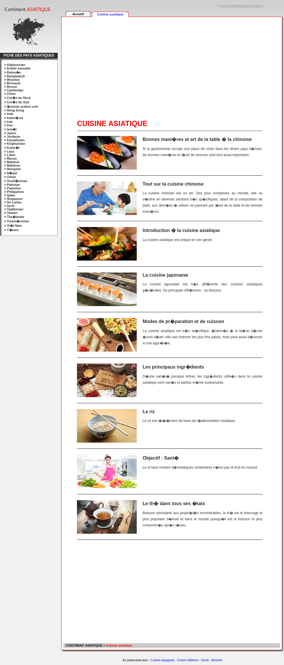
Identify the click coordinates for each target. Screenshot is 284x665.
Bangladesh (16, 76)
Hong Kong (15, 110)
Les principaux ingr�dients (173, 366)
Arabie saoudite (19, 68)
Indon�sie (15, 118)
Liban (11, 155)
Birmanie (13, 83)
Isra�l (12, 129)
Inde (10, 114)
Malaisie (13, 162)
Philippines (15, 191)
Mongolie (14, 169)
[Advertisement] (144, 62)
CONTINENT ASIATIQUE (83, 645)
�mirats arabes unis (22, 106)
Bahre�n (14, 72)
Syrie (11, 205)
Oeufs (205, 660)
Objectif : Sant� (161, 457)
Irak (10, 121)
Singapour (14, 198)
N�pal (12, 173)
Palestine (14, 188)
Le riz (149, 411)
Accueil (78, 14)
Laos (10, 151)
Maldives (13, 165)
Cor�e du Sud (18, 102)
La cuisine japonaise (165, 275)
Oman (11, 177)
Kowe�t (13, 147)
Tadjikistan (15, 209)
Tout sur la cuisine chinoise (173, 183)
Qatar (11, 195)
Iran (10, 125)
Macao (12, 158)
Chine (11, 93)
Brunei (12, 86)
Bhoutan (13, 79)
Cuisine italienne (187, 660)
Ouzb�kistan (17, 181)
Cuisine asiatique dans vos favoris (241, 5)
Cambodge (15, 90)
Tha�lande (15, 217)
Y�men (13, 230)
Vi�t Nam (14, 225)
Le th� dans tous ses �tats (174, 503)
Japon (11, 133)
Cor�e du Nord (18, 98)
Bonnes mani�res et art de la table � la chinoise (197, 139)
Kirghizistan (16, 143)
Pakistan (13, 184)
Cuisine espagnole (162, 660)
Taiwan (12, 212)
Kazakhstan (15, 140)
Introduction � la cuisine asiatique (181, 230)
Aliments (216, 660)
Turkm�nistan (18, 221)
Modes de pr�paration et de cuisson (183, 321)
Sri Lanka (14, 202)
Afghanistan (16, 65)
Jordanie (13, 136)
